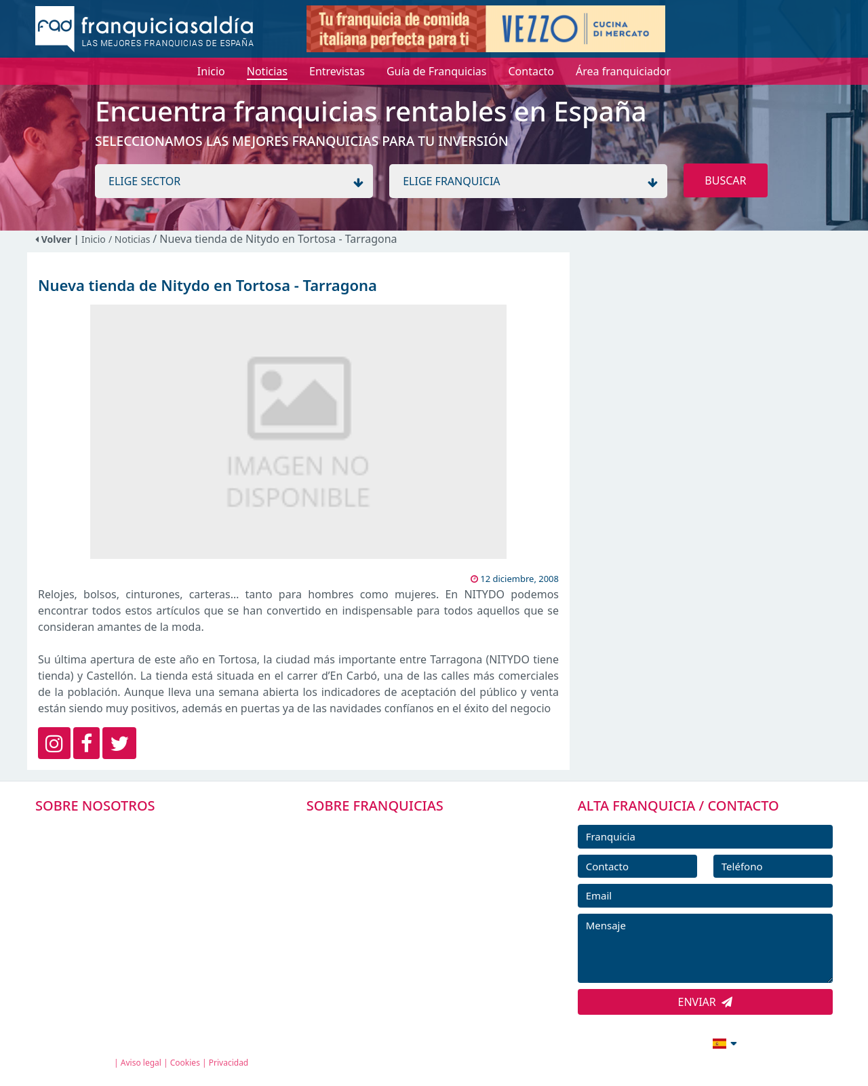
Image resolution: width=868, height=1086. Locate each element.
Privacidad (229, 1062)
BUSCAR (725, 180)
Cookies (185, 1062)
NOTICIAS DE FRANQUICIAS (393, 921)
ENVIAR (705, 1001)
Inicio (93, 239)
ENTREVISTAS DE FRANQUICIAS (401, 952)
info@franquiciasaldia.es (607, 1042)
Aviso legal (141, 1062)
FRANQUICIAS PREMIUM (385, 830)
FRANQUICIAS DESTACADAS (393, 891)
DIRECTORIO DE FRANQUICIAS (400, 860)
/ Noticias (130, 239)
